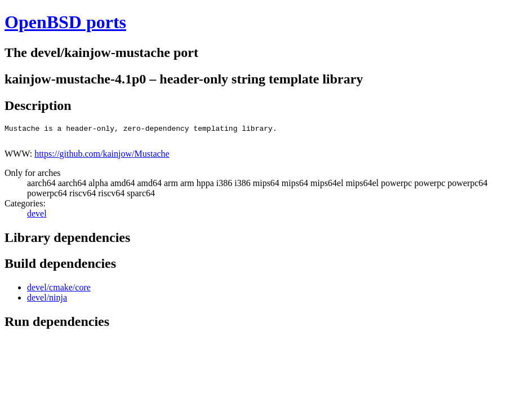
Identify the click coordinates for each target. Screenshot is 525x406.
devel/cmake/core (59, 290)
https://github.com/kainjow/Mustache (102, 157)
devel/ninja (47, 301)
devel (37, 217)
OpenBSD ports (65, 22)
